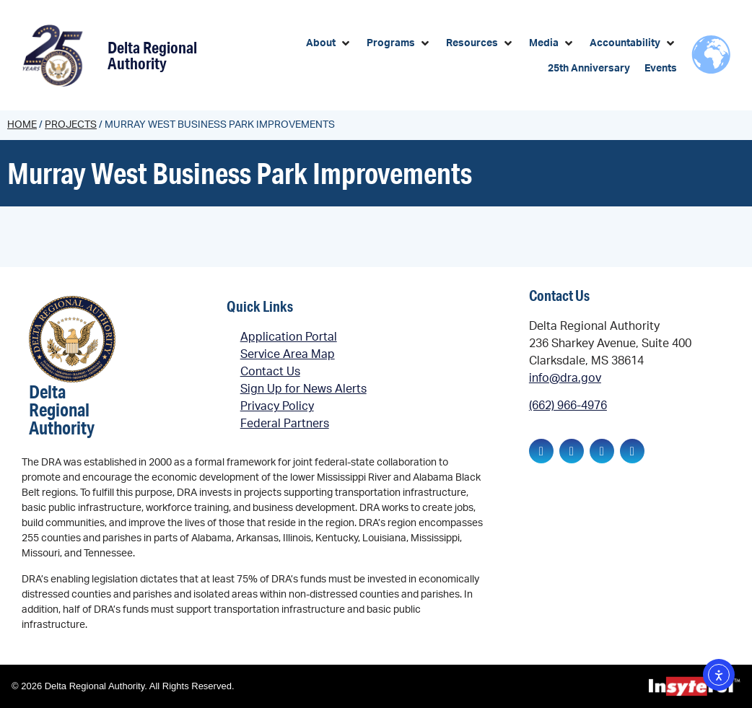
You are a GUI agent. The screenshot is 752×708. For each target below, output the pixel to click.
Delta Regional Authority (152, 55)
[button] (329, 43)
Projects (71, 125)
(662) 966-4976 (568, 405)
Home (22, 125)
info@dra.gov (565, 378)
